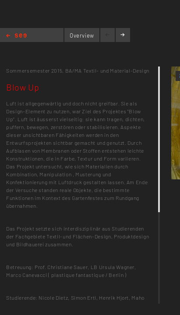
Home (16, 36)
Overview (82, 35)
